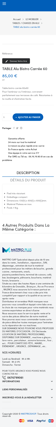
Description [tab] (28, 173)
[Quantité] (6, 117)
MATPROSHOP (28, 413)
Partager (14, 128)
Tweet (17, 128)
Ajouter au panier (28, 117)
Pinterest (21, 128)
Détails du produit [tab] (28, 180)
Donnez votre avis (16, 61)
